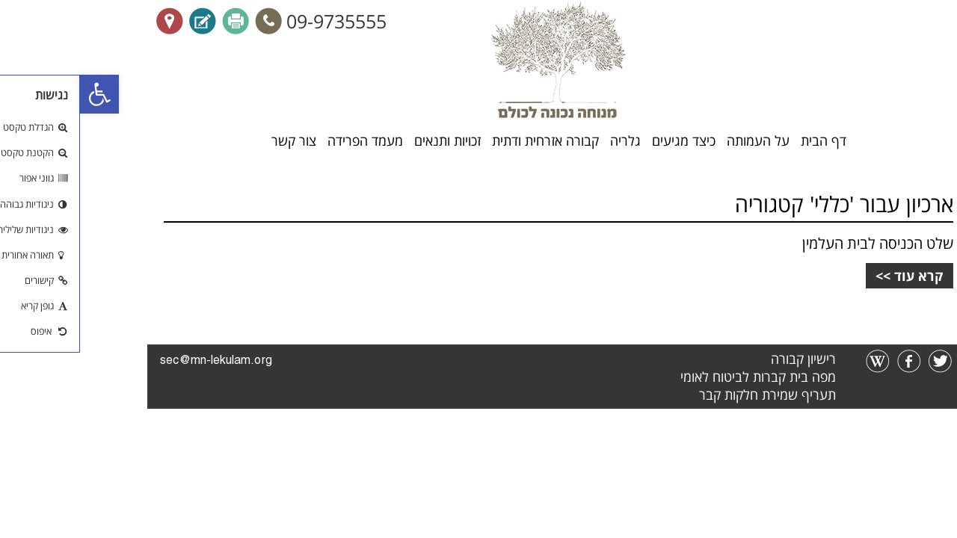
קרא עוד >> (830, 276)
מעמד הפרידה (285, 141)
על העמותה (678, 141)
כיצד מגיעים (604, 141)
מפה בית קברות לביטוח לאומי (678, 377)
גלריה (545, 141)
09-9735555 (256, 21)
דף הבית (743, 141)
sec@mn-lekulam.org (136, 361)
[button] (19, 94)
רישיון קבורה (723, 359)
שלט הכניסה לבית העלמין (797, 243)
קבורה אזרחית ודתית (465, 141)
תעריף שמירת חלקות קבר (687, 395)
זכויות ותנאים (367, 141)
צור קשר (213, 141)
